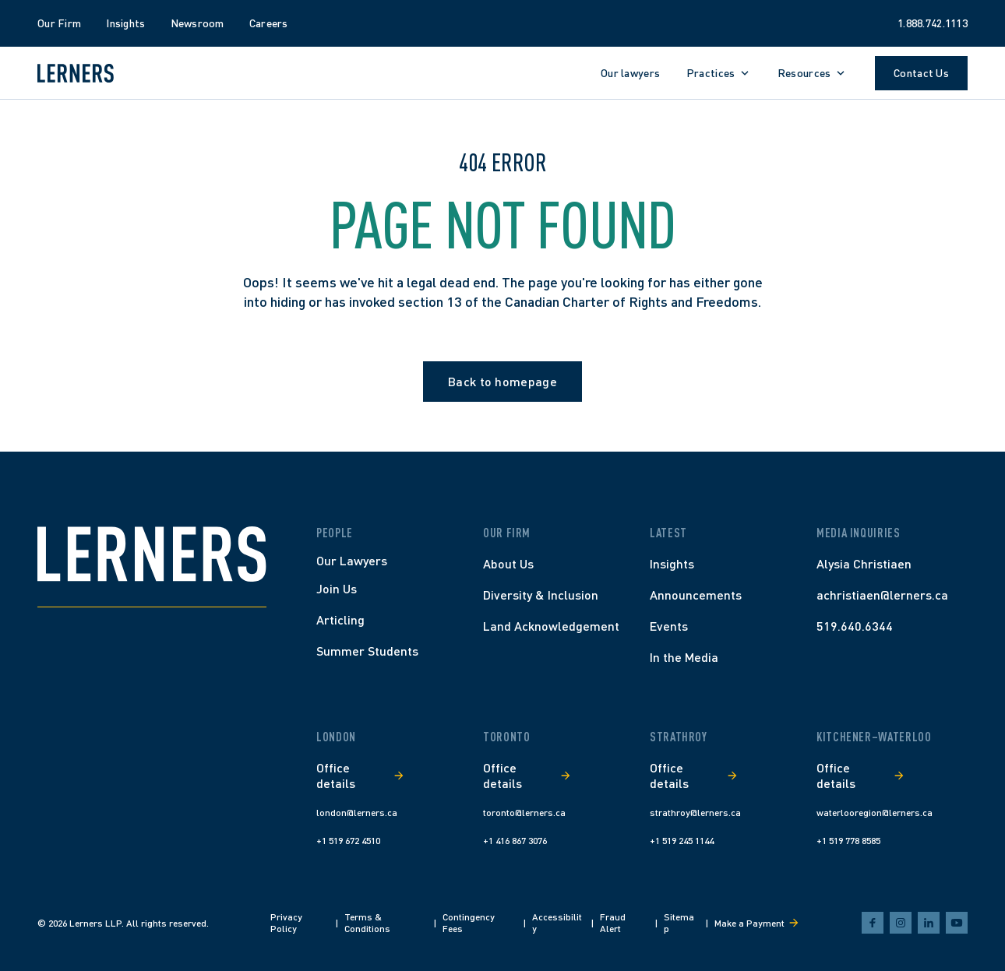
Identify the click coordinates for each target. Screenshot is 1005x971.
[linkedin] (929, 923)
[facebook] (872, 923)
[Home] (151, 554)
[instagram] (901, 923)
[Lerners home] (75, 73)
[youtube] (957, 923)
